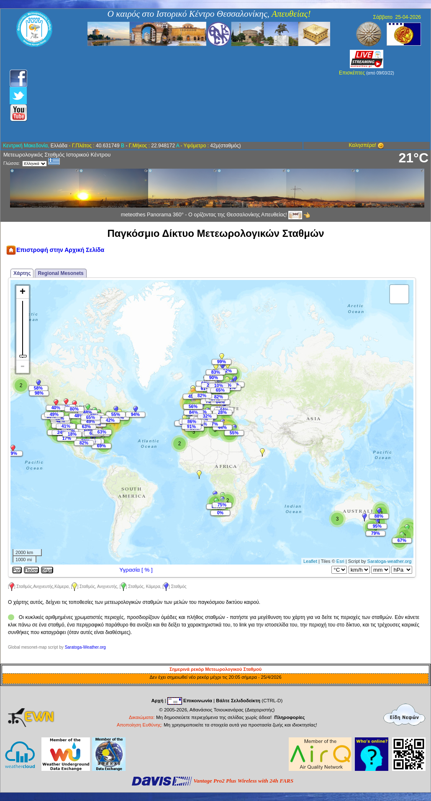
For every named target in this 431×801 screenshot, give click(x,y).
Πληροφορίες (290, 717)
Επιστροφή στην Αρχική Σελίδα (55, 249)
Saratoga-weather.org (389, 561)
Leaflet (310, 561)
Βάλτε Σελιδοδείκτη (238, 700)
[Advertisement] (170, 94)
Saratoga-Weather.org (85, 647)
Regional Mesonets (60, 273)
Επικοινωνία (197, 700)
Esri (340, 561)
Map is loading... (211, 422)
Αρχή (157, 700)
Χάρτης (22, 273)
